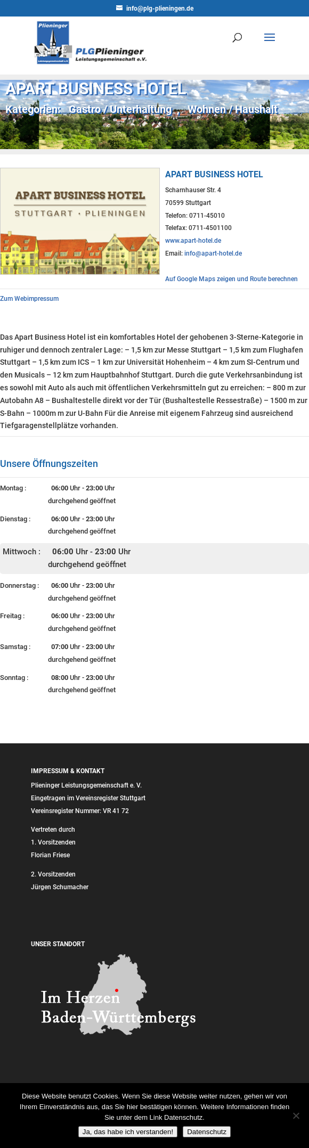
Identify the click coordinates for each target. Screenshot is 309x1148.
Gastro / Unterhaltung (120, 109)
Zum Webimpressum (29, 298)
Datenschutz (206, 1132)
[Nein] (295, 1115)
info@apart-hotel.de (213, 253)
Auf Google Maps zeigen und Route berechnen (231, 279)
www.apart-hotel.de (193, 240)
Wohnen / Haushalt (233, 109)
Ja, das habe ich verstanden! (128, 1132)
